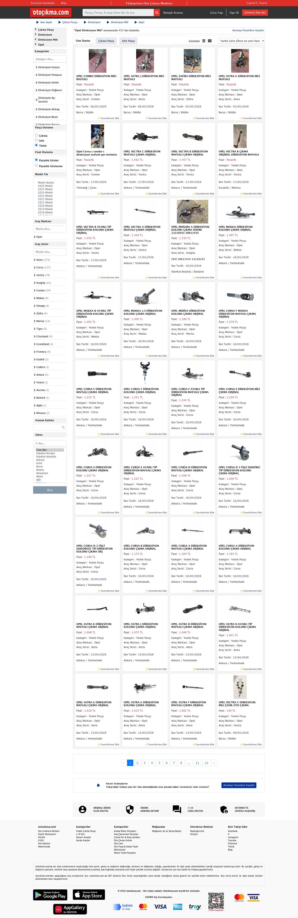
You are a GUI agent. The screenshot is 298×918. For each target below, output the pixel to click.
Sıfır (41, 140)
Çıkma (43, 135)
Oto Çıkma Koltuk (123, 840)
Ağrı (50, 479)
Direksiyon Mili (117, 22)
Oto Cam (118, 843)
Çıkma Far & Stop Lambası (127, 837)
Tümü (43, 145)
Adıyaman (50, 473)
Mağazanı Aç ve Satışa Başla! (166, 831)
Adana (50, 470)
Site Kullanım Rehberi (49, 831)
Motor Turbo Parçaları (125, 853)
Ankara (50, 460)
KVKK (41, 840)
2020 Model (49, 205)
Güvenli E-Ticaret (256, 3)
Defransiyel (119, 849)
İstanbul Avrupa (50, 453)
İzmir (50, 463)
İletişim (194, 834)
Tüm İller (50, 450)
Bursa (50, 466)
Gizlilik (41, 837)
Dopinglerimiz (197, 831)
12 (206, 763)
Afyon (50, 476)
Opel (139, 22)
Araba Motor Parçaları (125, 831)
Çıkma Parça (68, 22)
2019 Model (49, 209)
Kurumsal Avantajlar (43, 3)
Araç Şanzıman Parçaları (126, 834)
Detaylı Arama (173, 12)
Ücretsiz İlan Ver (255, 12)
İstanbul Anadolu (50, 456)
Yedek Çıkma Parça (86, 831)
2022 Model (49, 199)
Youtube (232, 840)
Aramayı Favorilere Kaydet (248, 30)
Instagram (233, 837)
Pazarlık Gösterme (50, 166)
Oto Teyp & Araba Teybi (126, 846)
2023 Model (49, 196)
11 (197, 763)
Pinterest (232, 843)
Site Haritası (44, 843)
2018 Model (49, 212)
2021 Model (49, 202)
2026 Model (49, 186)
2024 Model (49, 192)
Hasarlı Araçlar (83, 837)
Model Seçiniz (49, 182)
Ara (50, 490)
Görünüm (194, 41)
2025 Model (49, 189)
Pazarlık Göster (49, 160)
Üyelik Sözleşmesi (47, 834)
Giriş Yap (216, 12)
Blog (63, 3)
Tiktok (231, 846)
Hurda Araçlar (83, 840)
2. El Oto (80, 834)
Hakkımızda (44, 846)
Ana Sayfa (44, 22)
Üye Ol (234, 12)
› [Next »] (214, 763)
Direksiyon (92, 22)
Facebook (233, 831)
